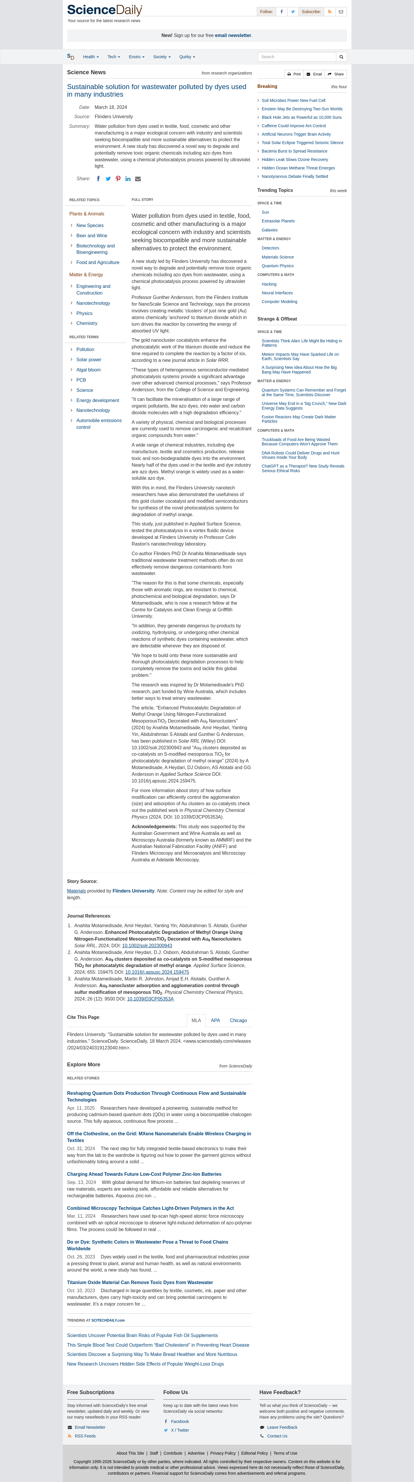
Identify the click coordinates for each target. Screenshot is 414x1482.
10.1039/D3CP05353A (150, 998)
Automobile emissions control (99, 424)
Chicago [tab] (238, 1020)
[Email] (137, 178)
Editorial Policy (254, 1453)
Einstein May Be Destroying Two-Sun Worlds (302, 109)
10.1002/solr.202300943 (147, 945)
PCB (81, 380)
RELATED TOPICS (85, 200)
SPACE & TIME (269, 203)
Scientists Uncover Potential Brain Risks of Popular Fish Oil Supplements (142, 1335)
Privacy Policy (223, 1453)
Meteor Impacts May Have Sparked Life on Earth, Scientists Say (300, 356)
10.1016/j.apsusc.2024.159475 (157, 972)
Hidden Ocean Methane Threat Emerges (298, 168)
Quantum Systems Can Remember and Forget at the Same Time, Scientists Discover (304, 392)
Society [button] (162, 56)
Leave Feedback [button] (282, 1427)
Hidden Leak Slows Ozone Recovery (295, 159)
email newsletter (233, 35)
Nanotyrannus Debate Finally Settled (295, 176)
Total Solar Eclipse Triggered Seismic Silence (303, 142)
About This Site (130, 1453)
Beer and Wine (92, 235)
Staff (154, 1453)
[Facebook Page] (281, 11)
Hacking (269, 284)
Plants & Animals (87, 213)
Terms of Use (285, 1453)
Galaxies (270, 230)
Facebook (180, 1421)
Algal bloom (89, 369)
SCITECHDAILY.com (108, 1320)
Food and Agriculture (98, 262)
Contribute (173, 1453)
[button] (294, 74)
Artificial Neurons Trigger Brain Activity (296, 134)
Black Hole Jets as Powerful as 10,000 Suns (302, 117)
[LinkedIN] (128, 178)
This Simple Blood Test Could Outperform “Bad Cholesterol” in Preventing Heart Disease (158, 1345)
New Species (90, 225)
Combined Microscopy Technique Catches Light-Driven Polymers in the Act (150, 1208)
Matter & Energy (86, 274)
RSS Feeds (85, 1436)
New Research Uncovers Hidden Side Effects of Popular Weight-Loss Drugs (145, 1363)
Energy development (98, 400)
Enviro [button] (137, 56)
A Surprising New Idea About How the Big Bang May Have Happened (299, 369)
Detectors (270, 248)
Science (85, 390)
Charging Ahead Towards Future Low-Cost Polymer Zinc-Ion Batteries (144, 1174)
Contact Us (277, 1436)
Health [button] (91, 56)
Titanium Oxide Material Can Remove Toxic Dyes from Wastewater (140, 1282)
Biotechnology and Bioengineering (96, 249)
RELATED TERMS (84, 337)
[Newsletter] (341, 11)
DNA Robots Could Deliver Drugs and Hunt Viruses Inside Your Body (301, 455)
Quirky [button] (187, 56)
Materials (76, 890)
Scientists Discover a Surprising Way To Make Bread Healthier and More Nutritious (152, 1354)
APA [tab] (215, 1020)
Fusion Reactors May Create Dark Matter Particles (299, 419)
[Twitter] (108, 178)
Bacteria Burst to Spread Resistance (295, 151)
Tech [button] (114, 56)
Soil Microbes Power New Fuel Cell (294, 100)
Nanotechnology (93, 303)
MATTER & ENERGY (274, 239)
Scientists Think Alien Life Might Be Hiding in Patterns (302, 343)
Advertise (196, 1453)
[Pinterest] (118, 178)
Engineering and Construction (94, 289)
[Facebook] (98, 178)
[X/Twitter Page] (293, 11)
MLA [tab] (196, 1020)
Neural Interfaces (277, 293)
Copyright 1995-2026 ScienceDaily (105, 1461)
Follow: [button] (266, 11)
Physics (85, 313)
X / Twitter (180, 1430)
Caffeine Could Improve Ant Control (294, 125)
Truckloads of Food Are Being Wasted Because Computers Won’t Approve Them (300, 441)
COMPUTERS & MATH (275, 275)
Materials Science (278, 257)
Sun (265, 212)
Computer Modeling (279, 301)
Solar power (89, 359)
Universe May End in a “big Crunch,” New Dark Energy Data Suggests (304, 405)
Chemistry (87, 323)
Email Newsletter (90, 1427)
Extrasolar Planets (278, 221)
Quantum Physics (278, 265)
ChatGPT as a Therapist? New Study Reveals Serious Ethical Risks (303, 468)
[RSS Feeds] (329, 11)
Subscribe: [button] (311, 11)
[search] (341, 57)
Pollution (85, 349)
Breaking (267, 86)
